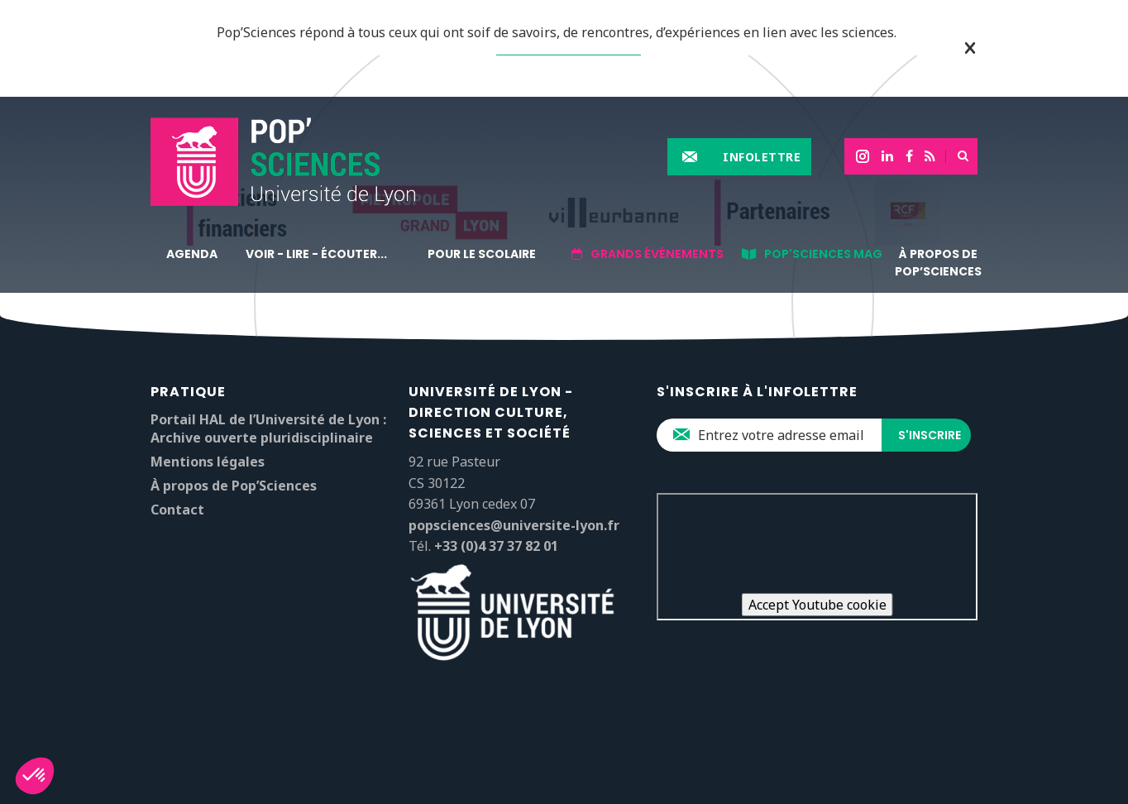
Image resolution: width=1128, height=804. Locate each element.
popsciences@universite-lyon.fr (514, 525)
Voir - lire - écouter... (316, 254)
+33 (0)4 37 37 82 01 (496, 546)
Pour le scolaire (482, 254)
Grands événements (657, 254)
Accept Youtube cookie (817, 605)
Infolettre (762, 157)
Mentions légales (208, 461)
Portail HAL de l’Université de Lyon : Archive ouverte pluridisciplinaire (268, 428)
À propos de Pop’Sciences (938, 263)
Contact (177, 509)
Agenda (191, 254)
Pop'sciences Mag (823, 254)
